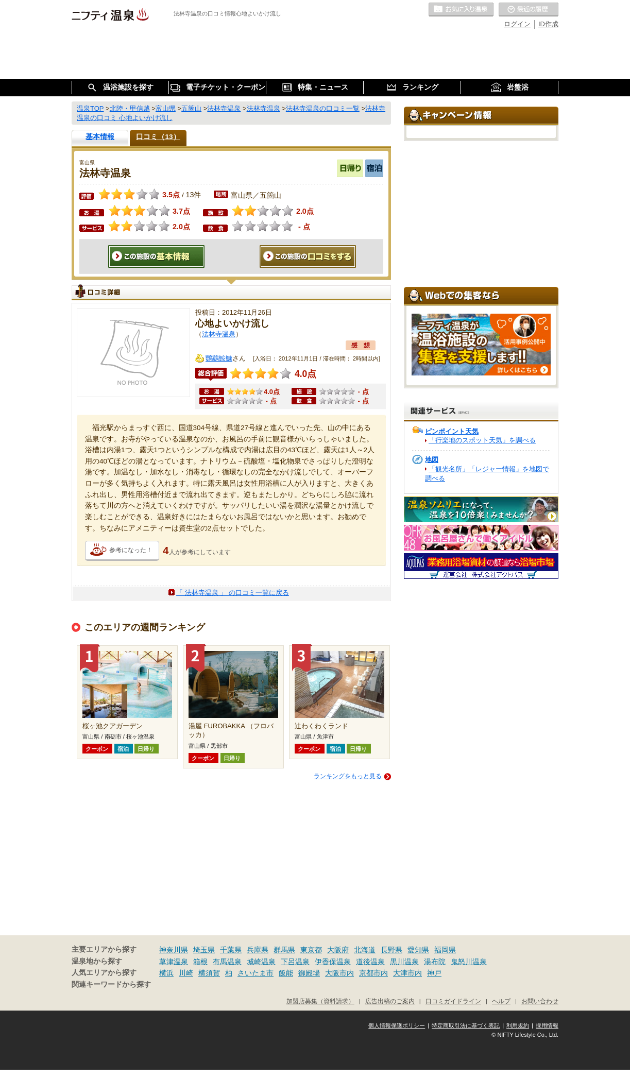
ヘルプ (501, 1001)
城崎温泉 (261, 961)
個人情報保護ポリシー (396, 1025)
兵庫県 (257, 950)
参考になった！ (130, 550)
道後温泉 (370, 961)
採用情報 (547, 1025)
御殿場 (309, 973)
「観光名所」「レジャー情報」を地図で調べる (487, 473)
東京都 (311, 950)
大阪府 (338, 950)
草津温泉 (173, 961)
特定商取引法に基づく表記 (466, 1025)
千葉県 (231, 950)
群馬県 (284, 950)
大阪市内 (339, 973)
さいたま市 (255, 973)
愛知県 (418, 950)
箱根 (200, 961)
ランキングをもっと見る (348, 776)
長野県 (391, 950)
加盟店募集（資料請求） (320, 1001)
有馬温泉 (227, 961)
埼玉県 (204, 950)
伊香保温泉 (333, 961)
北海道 (365, 950)
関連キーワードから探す (111, 984)
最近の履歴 (528, 10)
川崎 (186, 973)
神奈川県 (173, 950)
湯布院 (435, 961)
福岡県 (445, 950)
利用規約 (517, 1025)
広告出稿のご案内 (390, 1001)
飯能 (286, 973)
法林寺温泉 (218, 334)
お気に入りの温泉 (461, 10)
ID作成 (548, 24)
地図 (431, 460)
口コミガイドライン (453, 1001)
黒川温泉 (404, 961)
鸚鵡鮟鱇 (219, 358)
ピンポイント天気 (452, 431)
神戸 (434, 973)
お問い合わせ (539, 1001)
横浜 (166, 973)
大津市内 (407, 973)
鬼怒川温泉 (469, 961)
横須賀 (209, 973)
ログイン (517, 24)
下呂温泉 (295, 961)
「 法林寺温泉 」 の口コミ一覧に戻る (232, 592)
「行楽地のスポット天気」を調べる (482, 440)
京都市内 (373, 973)
